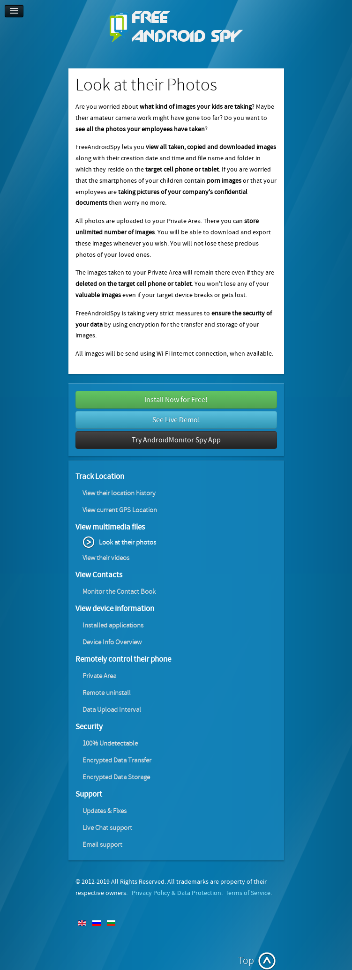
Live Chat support (107, 828)
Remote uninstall (106, 693)
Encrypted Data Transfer (116, 760)
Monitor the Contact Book (119, 592)
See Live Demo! (176, 420)
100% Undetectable (110, 743)
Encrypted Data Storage (116, 777)
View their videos (105, 558)
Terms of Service (247, 893)
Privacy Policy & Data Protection (176, 893)
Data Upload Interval (111, 710)
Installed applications (112, 625)
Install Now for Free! (176, 399)
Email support (102, 845)
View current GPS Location (119, 510)
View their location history (119, 493)
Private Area (99, 676)
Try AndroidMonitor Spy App (176, 440)
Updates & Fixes (104, 811)
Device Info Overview (112, 642)
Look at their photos (127, 542)
